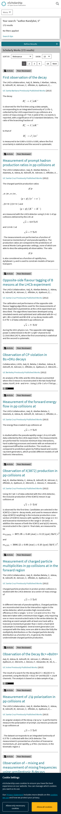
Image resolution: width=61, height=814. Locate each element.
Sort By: (6, 56)
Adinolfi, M (10, 85)
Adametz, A (8, 172)
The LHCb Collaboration (14, 169)
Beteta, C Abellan (41, 82)
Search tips (8, 36)
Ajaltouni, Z (44, 85)
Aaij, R (29, 82)
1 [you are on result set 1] (24, 63)
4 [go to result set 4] (39, 63)
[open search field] (57, 3)
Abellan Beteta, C (41, 169)
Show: (38, 56)
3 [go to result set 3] (34, 63)
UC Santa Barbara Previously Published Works (24, 90)
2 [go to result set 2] (29, 63)
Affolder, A (32, 85)
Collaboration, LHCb (12, 364)
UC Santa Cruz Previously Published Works (22, 178)
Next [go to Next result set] (55, 63)
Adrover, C (21, 85)
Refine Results (30, 44)
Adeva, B (18, 172)
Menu (5, 12)
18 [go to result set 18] (48, 63)
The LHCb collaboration (14, 82)
